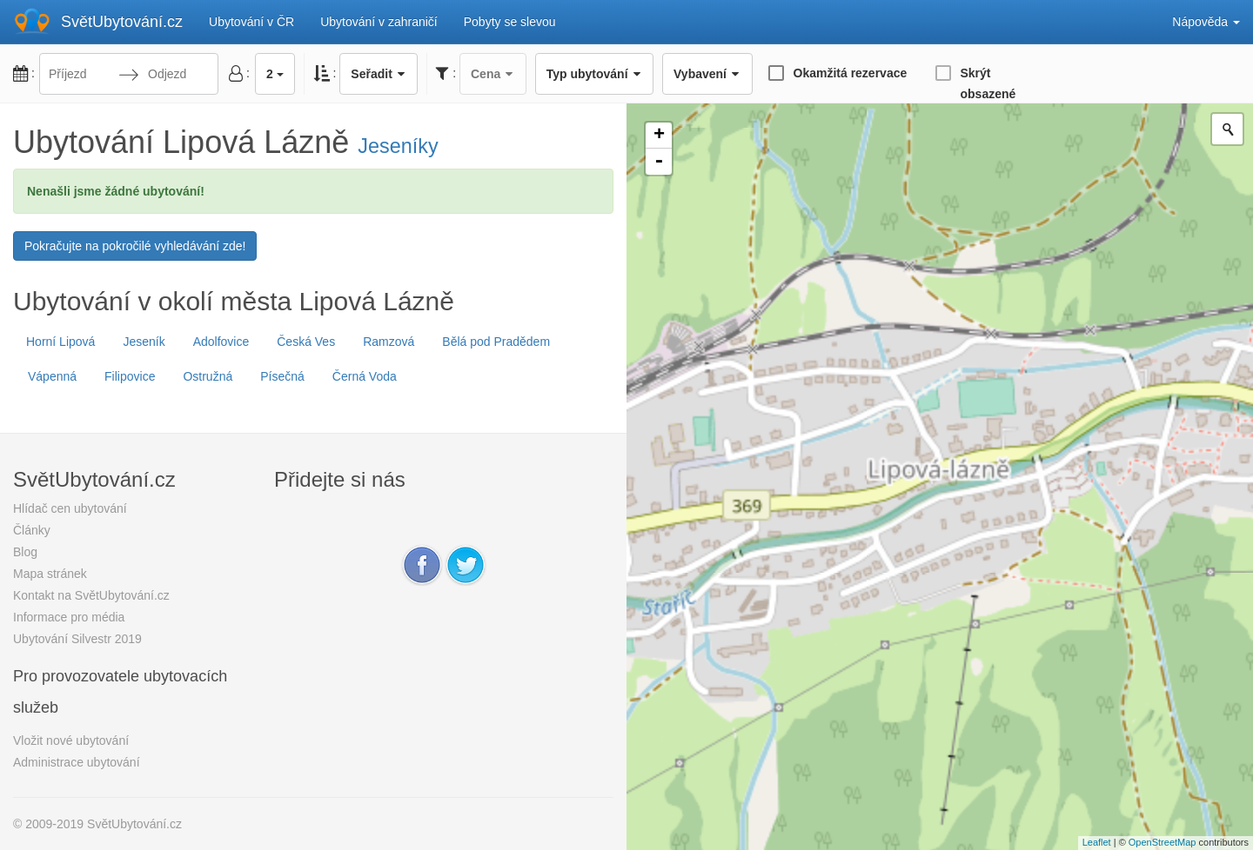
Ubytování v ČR (251, 22)
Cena (493, 74)
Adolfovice (221, 342)
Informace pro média (68, 617)
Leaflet (1096, 842)
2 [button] (275, 74)
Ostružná (207, 376)
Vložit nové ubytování (71, 740)
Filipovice (129, 376)
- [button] (659, 162)
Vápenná (52, 376)
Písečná (282, 376)
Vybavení (706, 74)
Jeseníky (398, 146)
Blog (25, 552)
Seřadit (378, 74)
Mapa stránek (50, 574)
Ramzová (388, 342)
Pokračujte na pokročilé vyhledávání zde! (134, 246)
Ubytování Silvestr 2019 (77, 639)
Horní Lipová (60, 342)
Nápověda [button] (1206, 22)
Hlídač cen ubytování (70, 508)
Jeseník (143, 342)
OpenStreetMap (1162, 842)
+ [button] (659, 136)
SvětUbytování (122, 21)
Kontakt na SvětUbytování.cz (91, 595)
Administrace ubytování (76, 762)
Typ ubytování (594, 74)
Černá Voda (364, 376)
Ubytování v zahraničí (379, 22)
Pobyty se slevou (510, 22)
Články (31, 530)
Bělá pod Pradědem (496, 342)
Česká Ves (306, 342)
